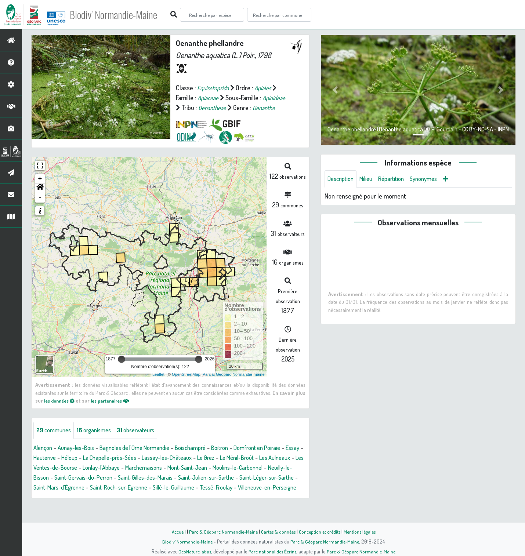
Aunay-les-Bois (80, 458)
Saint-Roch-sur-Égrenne (215, 498)
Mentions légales (362, 531)
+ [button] (40, 188)
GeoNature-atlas (193, 551)
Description (342, 179)
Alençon (43, 458)
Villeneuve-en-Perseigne (108, 508)
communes (55, 440)
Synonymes (433, 179)
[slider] (121, 369)
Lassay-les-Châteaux (205, 468)
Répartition (397, 179)
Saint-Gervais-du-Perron (155, 488)
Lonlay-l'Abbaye (159, 478)
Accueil (174, 531)
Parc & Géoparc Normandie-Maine (220, 531)
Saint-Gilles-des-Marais (222, 488)
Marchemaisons (205, 478)
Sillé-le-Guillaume (276, 498)
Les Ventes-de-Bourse (103, 478)
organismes (99, 440)
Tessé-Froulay (51, 508)
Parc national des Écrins (272, 551)
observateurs (145, 440)
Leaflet (158, 384)
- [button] (40, 207)
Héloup (97, 468)
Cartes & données (277, 531)
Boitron (238, 458)
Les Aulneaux (50, 478)
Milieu (370, 179)
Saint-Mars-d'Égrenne (150, 498)
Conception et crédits (320, 531)
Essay (44, 468)
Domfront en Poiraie (280, 458)
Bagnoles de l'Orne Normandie (144, 458)
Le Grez (247, 468)
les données (61, 410)
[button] (40, 198)
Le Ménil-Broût (282, 468)
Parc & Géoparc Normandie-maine (234, 384)
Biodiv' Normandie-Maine (120, 14)
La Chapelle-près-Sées (142, 468)
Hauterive (70, 468)
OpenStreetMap (186, 384)
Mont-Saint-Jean (253, 478)
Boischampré (206, 458)
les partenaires (117, 410)
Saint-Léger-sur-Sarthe (86, 498)
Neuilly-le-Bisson (95, 488)
